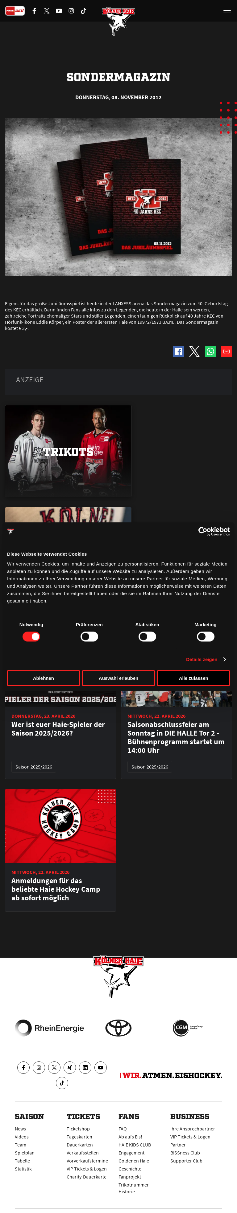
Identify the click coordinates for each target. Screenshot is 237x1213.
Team (20, 1145)
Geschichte (129, 1169)
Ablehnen (43, 677)
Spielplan (25, 1153)
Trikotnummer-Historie (134, 1188)
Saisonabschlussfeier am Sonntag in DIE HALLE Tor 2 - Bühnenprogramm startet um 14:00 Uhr (176, 737)
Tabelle (22, 1161)
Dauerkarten (80, 1145)
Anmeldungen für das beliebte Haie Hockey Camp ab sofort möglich (55, 889)
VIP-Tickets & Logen (87, 1169)
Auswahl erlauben (118, 677)
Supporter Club (186, 1161)
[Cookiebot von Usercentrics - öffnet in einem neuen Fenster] (203, 531)
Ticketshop (78, 1129)
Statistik (23, 1169)
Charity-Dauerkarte (86, 1177)
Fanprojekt (129, 1177)
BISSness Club (185, 1153)
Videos (22, 1137)
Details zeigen (201, 659)
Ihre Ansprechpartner (192, 1129)
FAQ (122, 1129)
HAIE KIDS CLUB (134, 1145)
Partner (178, 1145)
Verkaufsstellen (83, 1153)
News (20, 1129)
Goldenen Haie (133, 1161)
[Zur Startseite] (118, 21)
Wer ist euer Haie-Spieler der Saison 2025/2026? (58, 728)
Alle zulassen (193, 677)
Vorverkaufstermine (87, 1161)
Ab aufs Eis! (130, 1137)
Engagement (131, 1153)
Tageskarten (79, 1137)
